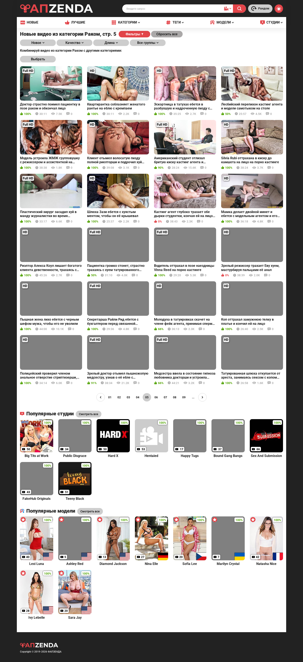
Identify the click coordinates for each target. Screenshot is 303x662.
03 (128, 397)
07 (165, 397)
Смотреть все (90, 511)
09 (184, 397)
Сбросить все (167, 34)
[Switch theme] (279, 8)
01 (110, 397)
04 (137, 397)
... (193, 397)
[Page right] (202, 397)
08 (174, 397)
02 (119, 397)
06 (156, 397)
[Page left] (101, 397)
